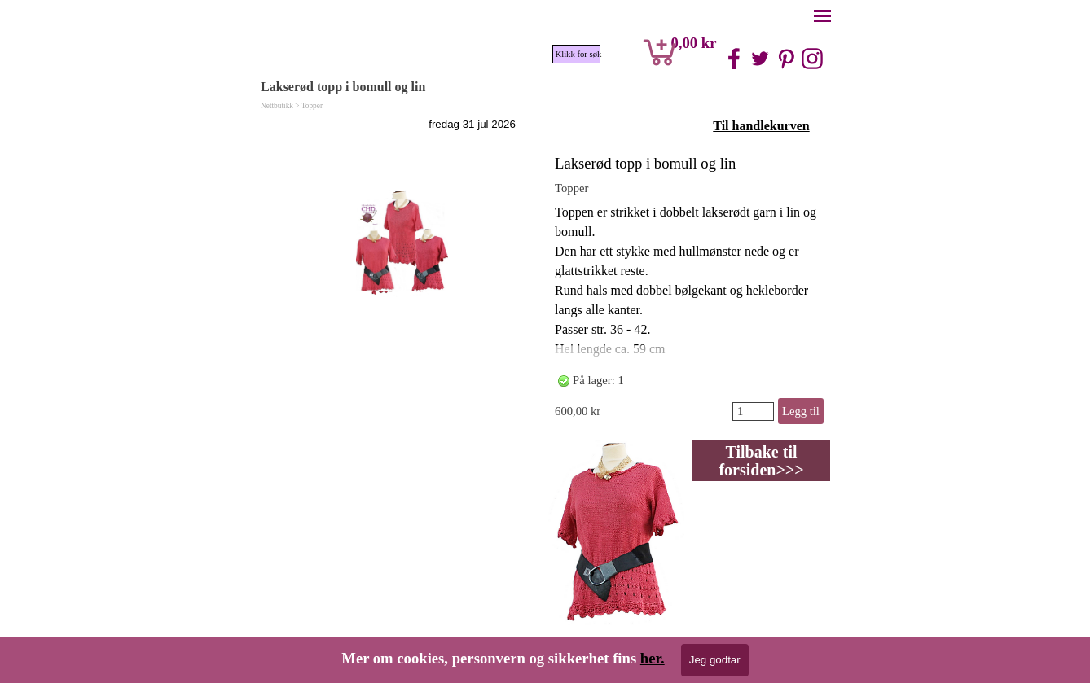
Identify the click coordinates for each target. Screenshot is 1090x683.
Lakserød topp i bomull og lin (645, 163)
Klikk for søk (578, 54)
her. (652, 658)
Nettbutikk (277, 106)
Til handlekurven (761, 126)
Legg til (801, 411)
